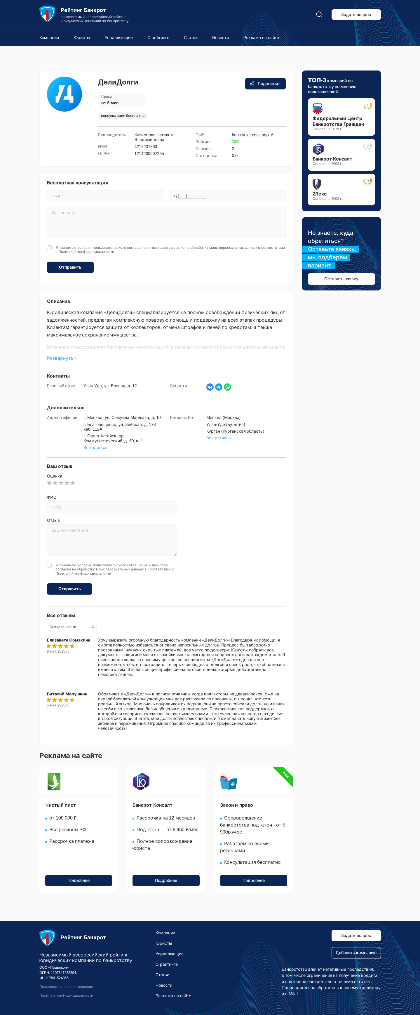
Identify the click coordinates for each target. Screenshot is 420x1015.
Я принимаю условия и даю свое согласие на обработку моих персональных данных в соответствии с (170, 250)
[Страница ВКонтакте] (210, 387)
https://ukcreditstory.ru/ (252, 135)
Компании (49, 37)
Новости (220, 37)
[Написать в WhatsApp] (227, 387)
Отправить (70, 267)
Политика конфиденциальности (66, 995)
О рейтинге (158, 37)
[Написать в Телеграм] (218, 387)
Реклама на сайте (261, 37)
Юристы (82, 37)
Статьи (191, 37)
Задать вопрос (356, 14)
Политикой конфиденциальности (86, 252)
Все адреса (95, 447)
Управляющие (119, 37)
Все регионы (219, 438)
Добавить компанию (356, 952)
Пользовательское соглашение (66, 987)
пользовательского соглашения (120, 248)
